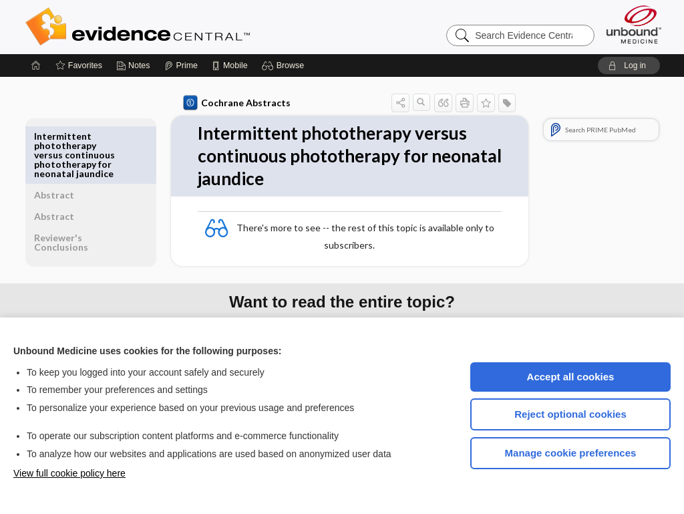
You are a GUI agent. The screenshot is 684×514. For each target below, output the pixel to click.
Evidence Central (191, 27)
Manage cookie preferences (571, 453)
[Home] (36, 65)
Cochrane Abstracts (234, 103)
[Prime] (181, 65)
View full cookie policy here (69, 473)
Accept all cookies (571, 376)
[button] (285, 65)
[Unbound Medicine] (634, 24)
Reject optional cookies (570, 414)
